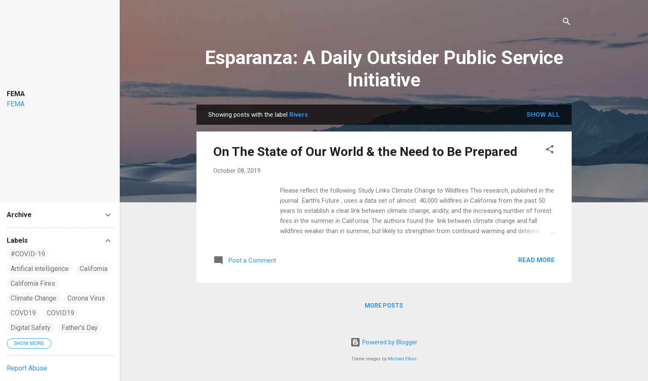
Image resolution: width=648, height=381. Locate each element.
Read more (536, 260)
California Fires (33, 283)
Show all (543, 114)
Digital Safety (31, 328)
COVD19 (23, 313)
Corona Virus (86, 298)
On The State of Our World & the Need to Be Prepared (365, 151)
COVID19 (60, 313)
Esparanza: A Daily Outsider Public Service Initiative (384, 68)
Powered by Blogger (383, 342)
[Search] (567, 23)
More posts (384, 305)
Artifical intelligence (40, 269)
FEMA (15, 104)
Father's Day (80, 328)
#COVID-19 (28, 254)
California (94, 269)
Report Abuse (27, 368)
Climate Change (33, 298)
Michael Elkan (402, 359)
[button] (550, 150)
